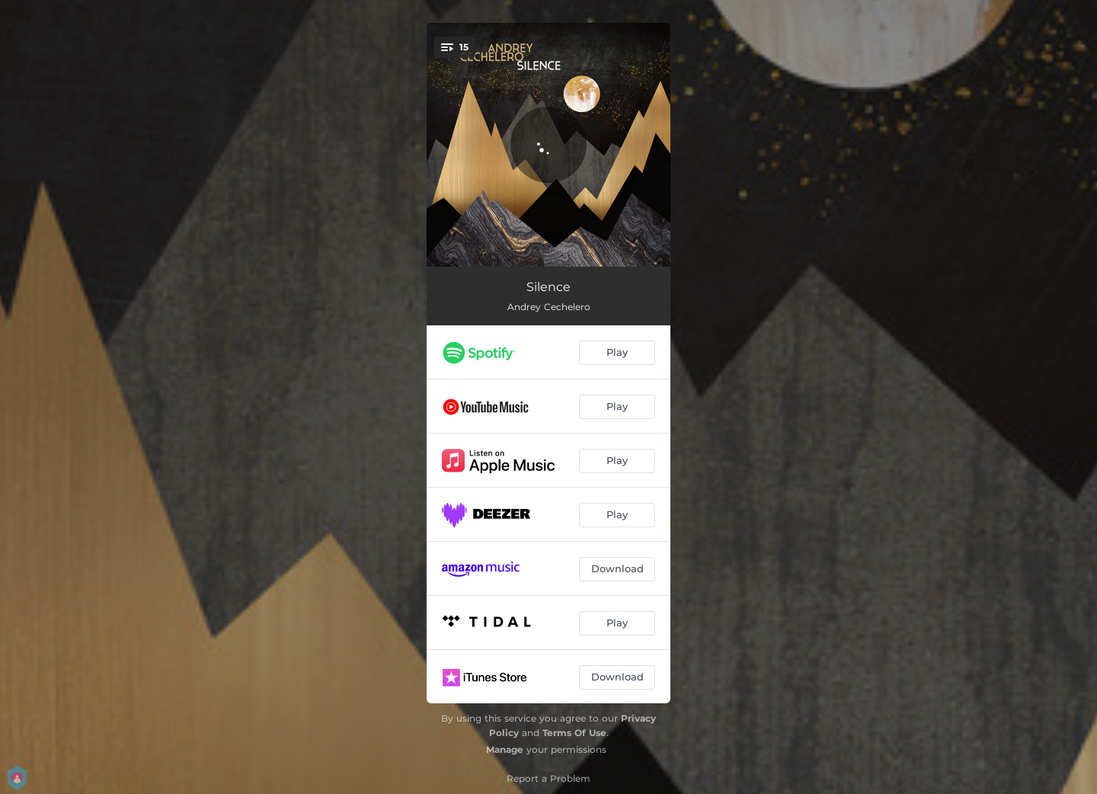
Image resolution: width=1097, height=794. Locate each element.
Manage (504, 749)
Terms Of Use (574, 732)
